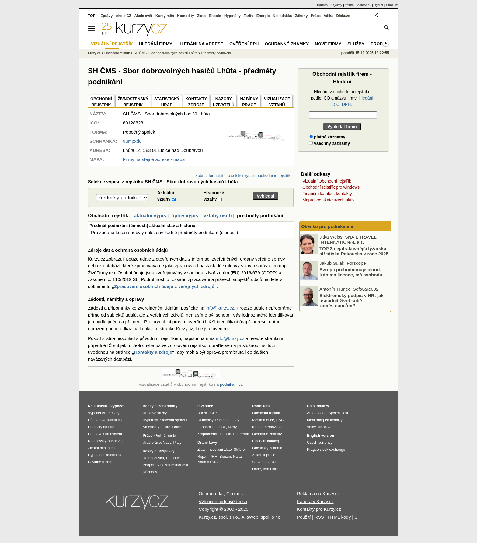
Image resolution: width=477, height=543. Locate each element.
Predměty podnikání (216, 53)
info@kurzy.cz (220, 307)
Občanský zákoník (267, 448)
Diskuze (343, 16)
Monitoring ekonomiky (325, 420)
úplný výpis (184, 215)
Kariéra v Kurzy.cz (315, 501)
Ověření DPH (244, 43)
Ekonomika (206, 427)
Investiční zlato (219, 449)
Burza (202, 413)
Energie (263, 16)
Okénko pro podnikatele (327, 226)
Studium (392, 5)
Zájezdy (336, 5)
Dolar (176, 427)
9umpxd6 (132, 141)
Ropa (201, 456)
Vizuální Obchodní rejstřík (326, 181)
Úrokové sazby (155, 413)
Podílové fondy (227, 420)
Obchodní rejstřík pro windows (331, 187)
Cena (322, 413)
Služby (355, 43)
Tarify (248, 16)
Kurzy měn (164, 16)
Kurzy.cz (94, 53)
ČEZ (214, 413)
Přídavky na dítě (101, 427)
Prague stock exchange (326, 449)
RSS (319, 517)
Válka (328, 16)
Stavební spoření (173, 420)
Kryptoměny (207, 434)
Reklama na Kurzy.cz (318, 493)
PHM (213, 456)
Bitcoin (215, 16)
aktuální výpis (150, 215)
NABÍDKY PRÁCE (249, 101)
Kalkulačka (282, 16)
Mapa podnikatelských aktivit (329, 200)
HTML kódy (339, 517)
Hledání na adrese (200, 43)
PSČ (280, 420)
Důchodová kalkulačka (106, 420)
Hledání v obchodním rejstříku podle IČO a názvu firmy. (342, 98)
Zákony (301, 16)
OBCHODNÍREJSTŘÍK (101, 101)
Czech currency (319, 442)
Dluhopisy (205, 420)
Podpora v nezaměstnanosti (165, 465)
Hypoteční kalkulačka (105, 455)
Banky (148, 406)
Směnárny (151, 427)
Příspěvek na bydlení (105, 434)
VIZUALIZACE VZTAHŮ (277, 101)
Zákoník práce (263, 455)
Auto (311, 413)
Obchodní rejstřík (117, 53)
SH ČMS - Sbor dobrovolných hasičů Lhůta (165, 53)
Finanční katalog (265, 441)
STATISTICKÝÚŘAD (166, 101)
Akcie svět (143, 16)
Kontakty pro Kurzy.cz (319, 509)
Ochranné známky (287, 43)
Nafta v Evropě (209, 462)
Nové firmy (328, 43)
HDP (222, 427)
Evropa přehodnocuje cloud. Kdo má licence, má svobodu (350, 272)
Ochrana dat (211, 493)
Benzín (225, 456)
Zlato (201, 16)
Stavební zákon (264, 462)
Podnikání (261, 406)
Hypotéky (232, 16)
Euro (166, 427)
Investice (205, 406)
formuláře (270, 469)
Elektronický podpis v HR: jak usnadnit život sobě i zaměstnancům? (351, 300)
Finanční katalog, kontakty (327, 193)
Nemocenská (153, 458)
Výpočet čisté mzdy (103, 413)
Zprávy (107, 16)
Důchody (150, 472)
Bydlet (378, 5)
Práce (316, 16)
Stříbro (239, 449)
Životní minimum (101, 448)
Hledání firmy (155, 43)
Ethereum (241, 434)
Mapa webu (327, 427)
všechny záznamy (329, 143)
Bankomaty (167, 406)
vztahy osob (218, 215)
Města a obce (263, 420)
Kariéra (322, 5)
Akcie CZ (123, 16)
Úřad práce (152, 442)
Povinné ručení (100, 462)
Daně (256, 469)
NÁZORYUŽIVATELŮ (223, 101)
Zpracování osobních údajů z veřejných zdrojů (164, 286)
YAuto (349, 5)
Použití (304, 517)
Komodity (185, 16)
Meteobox (364, 5)
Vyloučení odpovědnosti (223, 501)
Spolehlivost (338, 413)
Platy (177, 442)
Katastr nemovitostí (268, 427)
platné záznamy (327, 137)
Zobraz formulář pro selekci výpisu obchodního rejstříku (243, 175)
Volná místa (166, 435)
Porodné (173, 458)
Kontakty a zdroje (153, 352)
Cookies (234, 493)
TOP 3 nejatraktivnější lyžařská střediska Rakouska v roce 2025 (353, 251)
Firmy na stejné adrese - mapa (154, 159)
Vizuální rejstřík (112, 43)
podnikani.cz (231, 384)
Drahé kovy (207, 442)
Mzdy (167, 442)
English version (320, 435)
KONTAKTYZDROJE (196, 101)
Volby (311, 427)
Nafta (237, 456)
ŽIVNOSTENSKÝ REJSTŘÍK (133, 101)
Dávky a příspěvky (159, 451)
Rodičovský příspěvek (106, 441)
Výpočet (117, 406)
